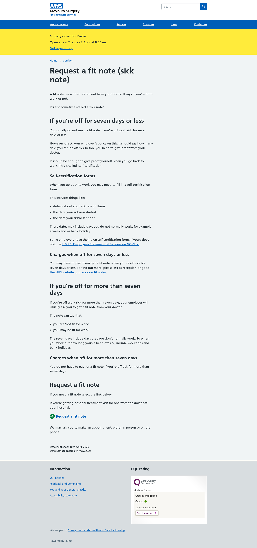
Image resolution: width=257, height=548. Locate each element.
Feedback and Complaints (65, 483)
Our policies (57, 477)
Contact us (200, 24)
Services (121, 24)
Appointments (59, 24)
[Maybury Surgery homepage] (64, 9)
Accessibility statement (63, 495)
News (174, 24)
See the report (145, 513)
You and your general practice (68, 489)
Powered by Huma (61, 540)
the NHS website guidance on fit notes (78, 272)
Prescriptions (92, 24)
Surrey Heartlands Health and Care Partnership (96, 530)
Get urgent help (61, 48)
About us (148, 24)
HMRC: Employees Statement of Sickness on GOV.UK (100, 244)
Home (53, 60)
